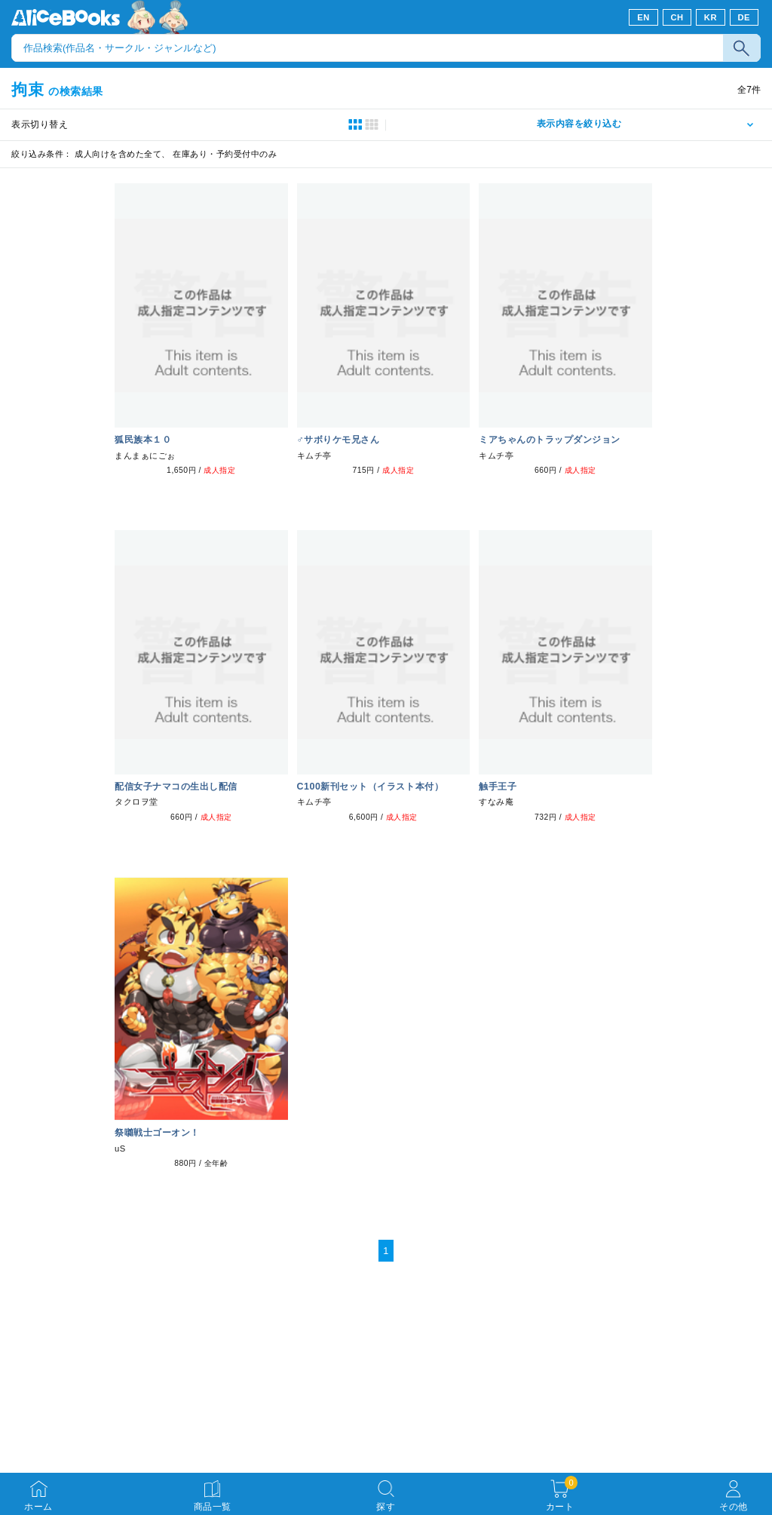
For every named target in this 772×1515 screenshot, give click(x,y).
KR (710, 17)
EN (643, 17)
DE (744, 17)
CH (676, 17)
